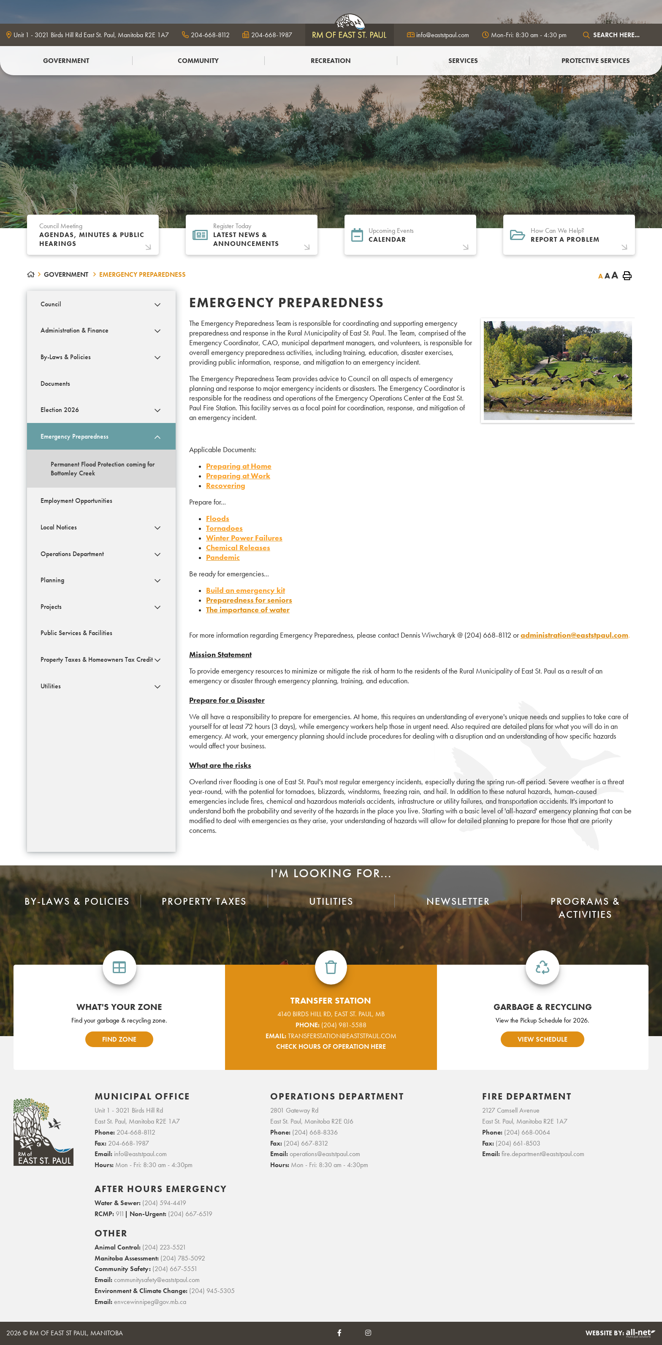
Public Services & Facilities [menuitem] (76, 632)
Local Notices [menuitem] (59, 527)
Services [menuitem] (463, 60)
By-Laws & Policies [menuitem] (66, 356)
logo (349, 34)
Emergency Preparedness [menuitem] (75, 436)
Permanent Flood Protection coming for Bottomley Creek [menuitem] (103, 468)
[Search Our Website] (618, 35)
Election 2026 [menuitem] (60, 409)
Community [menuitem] (198, 60)
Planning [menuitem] (52, 580)
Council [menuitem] (51, 304)
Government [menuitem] (66, 60)
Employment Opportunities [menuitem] (76, 500)
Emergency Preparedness (142, 274)
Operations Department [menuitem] (72, 553)
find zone (119, 1039)
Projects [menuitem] (51, 606)
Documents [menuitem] (55, 383)
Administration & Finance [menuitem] (75, 330)
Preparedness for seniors (249, 600)
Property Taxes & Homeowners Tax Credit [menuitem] (97, 659)
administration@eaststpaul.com (574, 635)
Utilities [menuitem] (51, 686)
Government (67, 274)
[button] (158, 304)
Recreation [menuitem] (331, 60)
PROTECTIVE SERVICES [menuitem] (596, 60)
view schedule (542, 1039)
